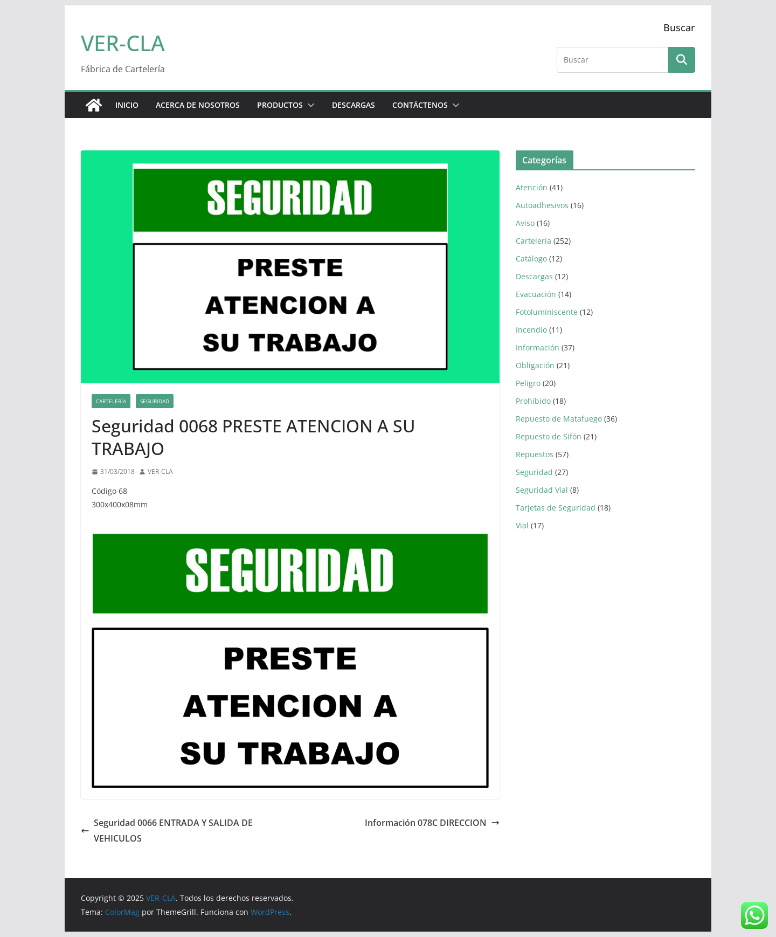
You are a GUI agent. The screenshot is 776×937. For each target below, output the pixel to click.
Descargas (534, 276)
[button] (309, 105)
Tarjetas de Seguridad (555, 507)
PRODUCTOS (280, 105)
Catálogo (531, 258)
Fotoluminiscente (547, 312)
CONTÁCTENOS (420, 105)
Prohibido (533, 401)
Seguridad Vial (542, 490)
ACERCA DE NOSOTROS (198, 105)
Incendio (531, 330)
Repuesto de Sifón (548, 436)
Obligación (535, 365)
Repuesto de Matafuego (559, 419)
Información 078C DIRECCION (432, 823)
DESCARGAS (353, 105)
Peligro (528, 383)
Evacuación (536, 294)
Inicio (126, 105)
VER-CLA (123, 43)
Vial (522, 525)
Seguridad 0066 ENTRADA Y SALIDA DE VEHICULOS (167, 830)
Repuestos (534, 454)
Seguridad (154, 401)
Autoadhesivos (542, 205)
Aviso (525, 223)
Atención (532, 187)
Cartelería (111, 401)
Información (537, 347)
